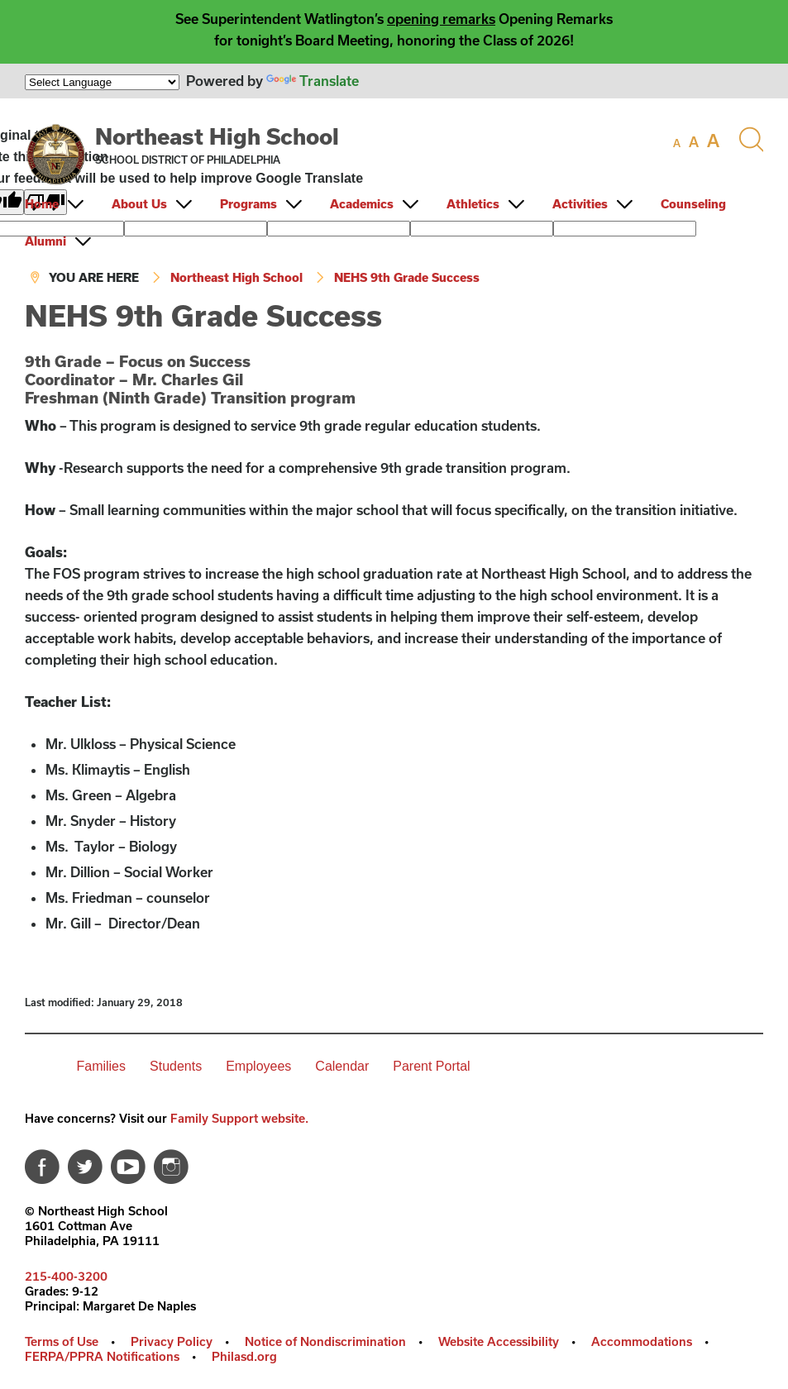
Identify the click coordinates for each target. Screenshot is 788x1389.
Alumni (45, 241)
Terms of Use (61, 1341)
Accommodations (641, 1341)
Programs (248, 204)
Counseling (693, 204)
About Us (139, 204)
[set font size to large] (713, 140)
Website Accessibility (498, 1341)
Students (176, 1066)
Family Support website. (239, 1118)
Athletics (473, 204)
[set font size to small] (677, 143)
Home (42, 204)
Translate (312, 80)
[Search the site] (750, 139)
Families (101, 1066)
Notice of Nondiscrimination (325, 1341)
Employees (258, 1066)
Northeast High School (217, 136)
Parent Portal (431, 1066)
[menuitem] (66, 203)
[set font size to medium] (693, 142)
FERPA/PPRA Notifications (102, 1356)
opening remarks (441, 18)
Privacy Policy (172, 1341)
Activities (580, 204)
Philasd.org (244, 1356)
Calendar (342, 1066)
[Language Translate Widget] (102, 82)
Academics (362, 204)
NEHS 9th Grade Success (407, 277)
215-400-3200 (66, 1276)
